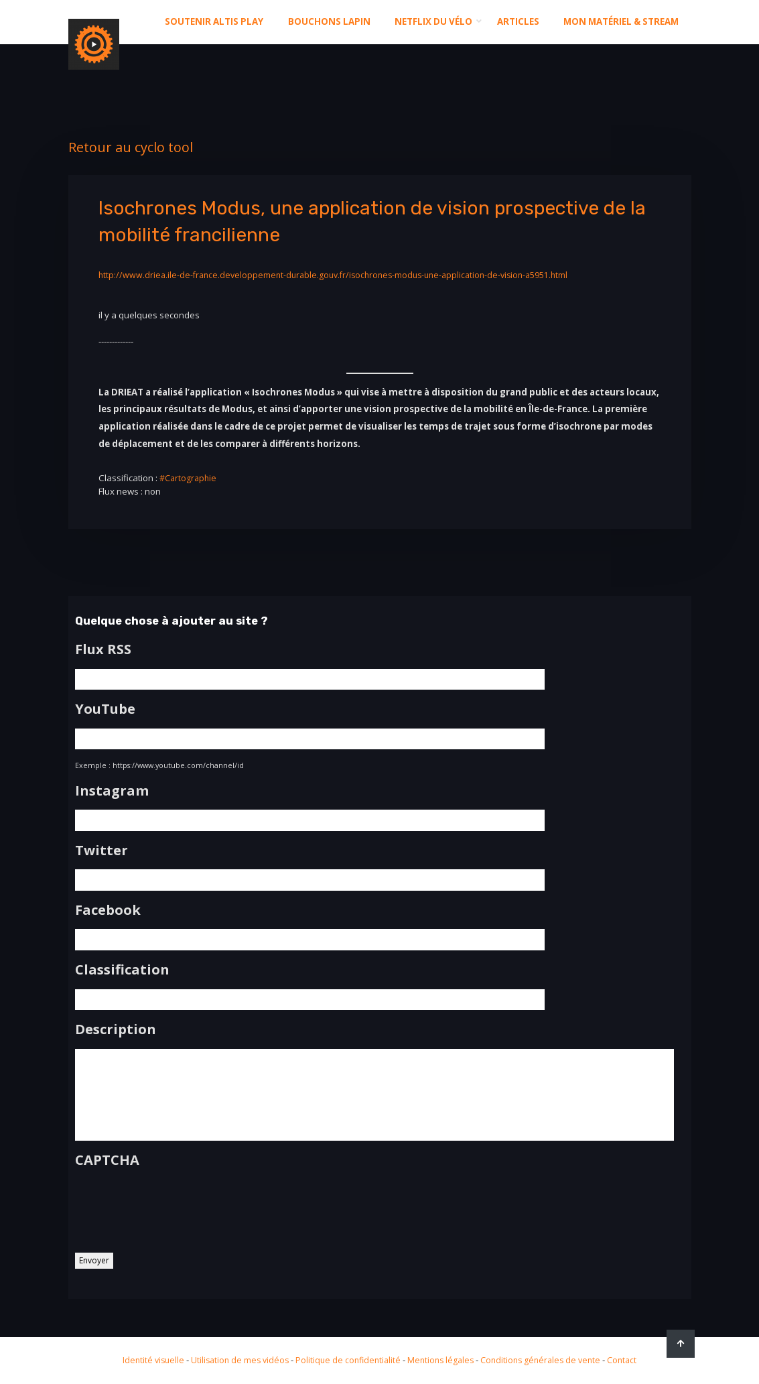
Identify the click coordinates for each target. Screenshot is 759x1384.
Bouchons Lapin (329, 21)
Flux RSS (103, 649)
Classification (122, 964)
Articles (518, 21)
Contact (632, 1360)
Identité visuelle (143, 1360)
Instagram (112, 788)
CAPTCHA (107, 1169)
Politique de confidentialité (345, 1360)
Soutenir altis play (214, 21)
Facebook (108, 905)
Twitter (101, 847)
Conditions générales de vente (547, 1360)
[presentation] (177, 1214)
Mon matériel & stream (621, 21)
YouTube (105, 707)
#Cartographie (189, 478)
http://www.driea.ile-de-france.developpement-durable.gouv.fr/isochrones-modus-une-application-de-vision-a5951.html (346, 275)
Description (115, 1022)
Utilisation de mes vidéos (233, 1360)
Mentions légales (442, 1360)
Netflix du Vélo (433, 21)
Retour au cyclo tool (130, 147)
